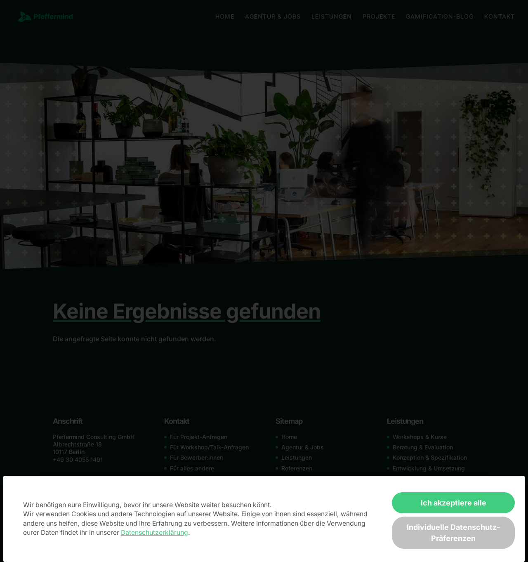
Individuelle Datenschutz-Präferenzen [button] (453, 533)
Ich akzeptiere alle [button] (453, 502)
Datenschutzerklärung (154, 532)
